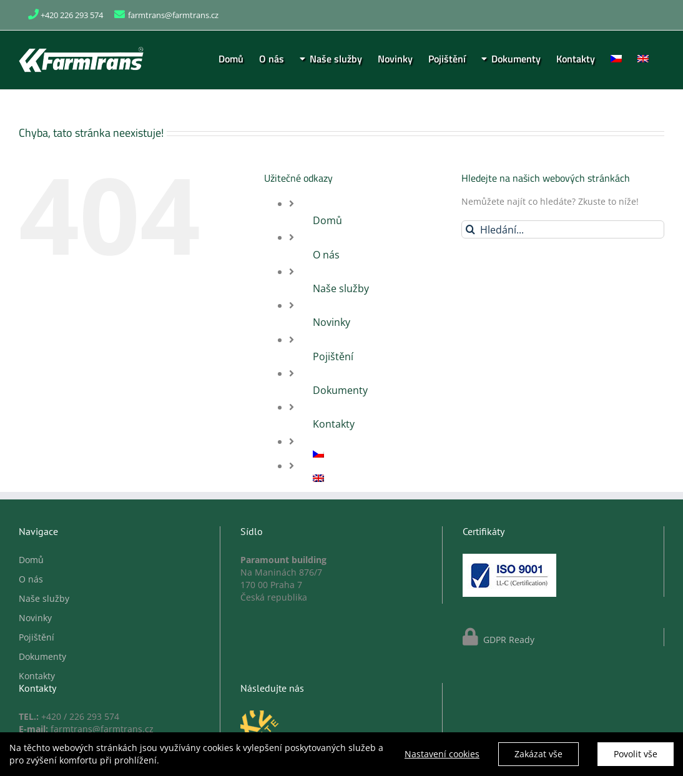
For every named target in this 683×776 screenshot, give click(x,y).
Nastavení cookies (442, 756)
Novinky (331, 322)
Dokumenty (340, 390)
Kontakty (334, 424)
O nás (326, 255)
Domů (327, 220)
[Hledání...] (562, 229)
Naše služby (341, 288)
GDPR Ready (507, 640)
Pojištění (333, 356)
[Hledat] (470, 229)
